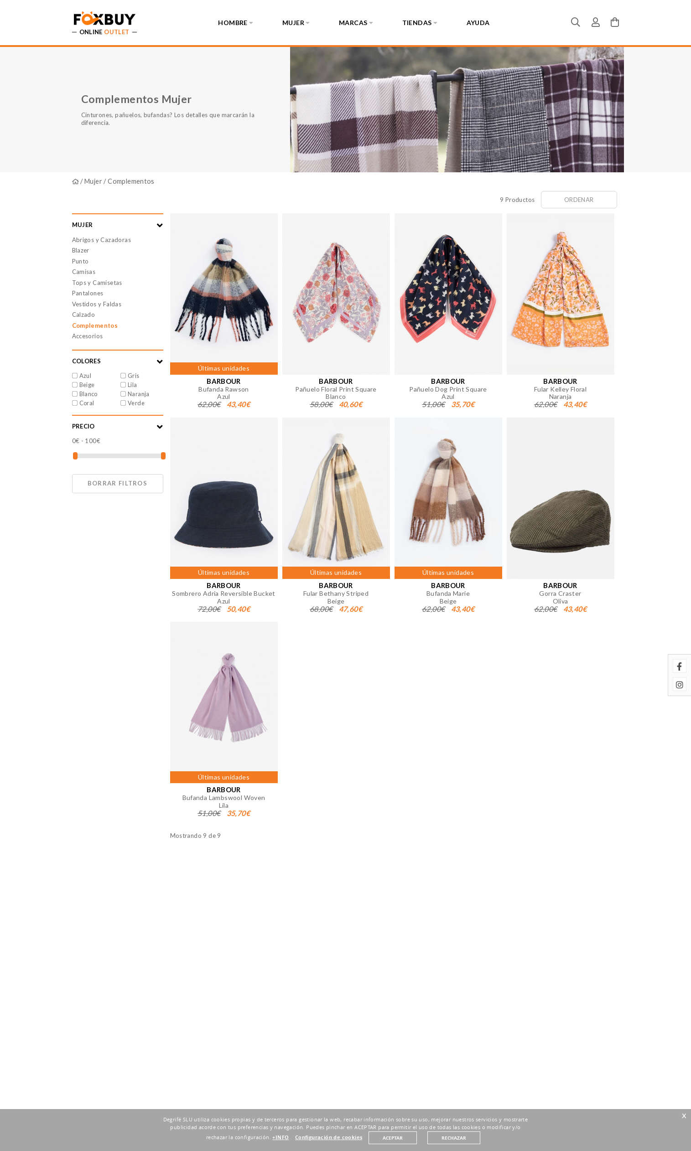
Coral (86, 403)
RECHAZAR (454, 1138)
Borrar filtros (117, 483)
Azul (85, 375)
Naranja (139, 393)
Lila (132, 384)
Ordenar (579, 199)
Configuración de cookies (328, 1137)
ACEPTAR (393, 1138)
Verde (136, 403)
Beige (87, 384)
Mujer (93, 181)
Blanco (88, 393)
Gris (134, 375)
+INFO (280, 1137)
